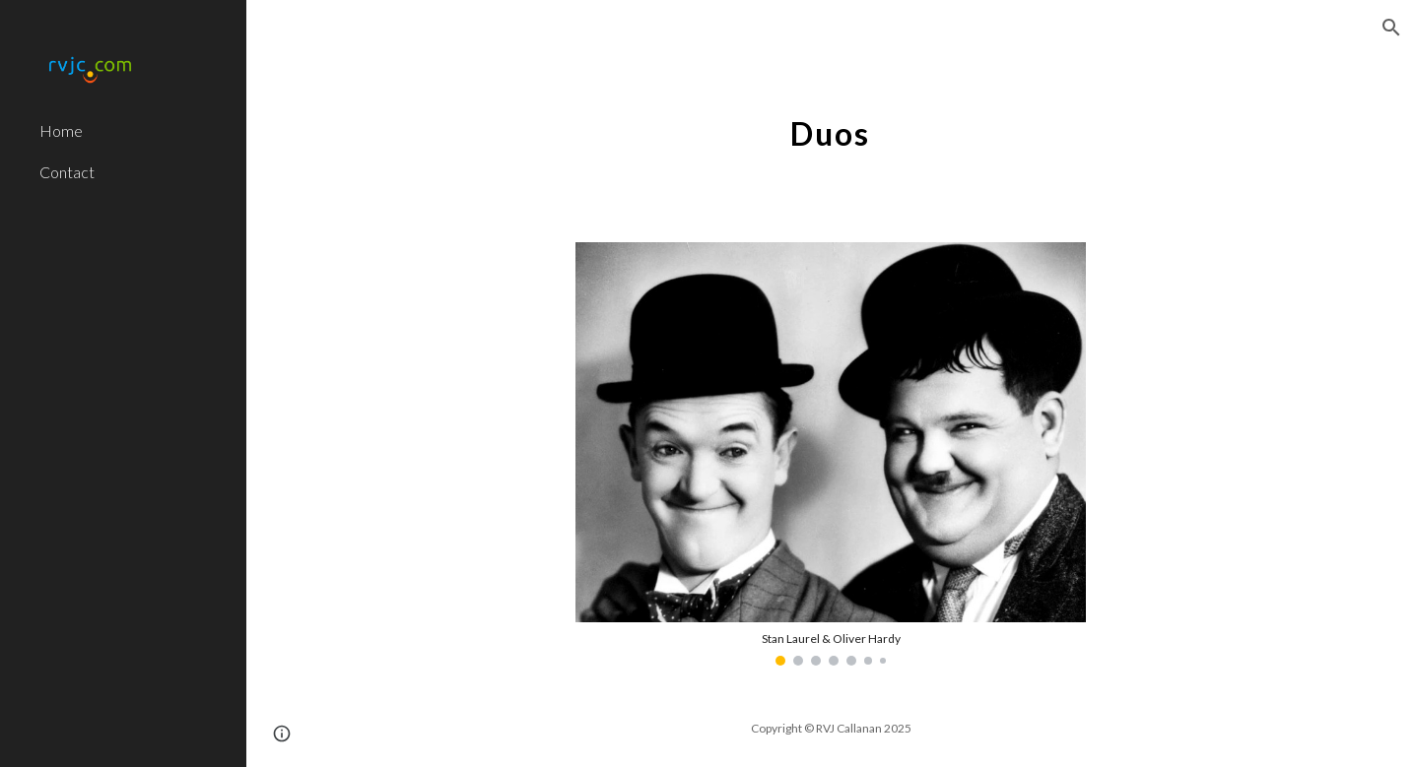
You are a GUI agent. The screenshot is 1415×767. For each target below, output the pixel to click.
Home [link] (61, 130)
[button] (1391, 27)
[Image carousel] (830, 454)
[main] (830, 123)
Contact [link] (67, 171)
